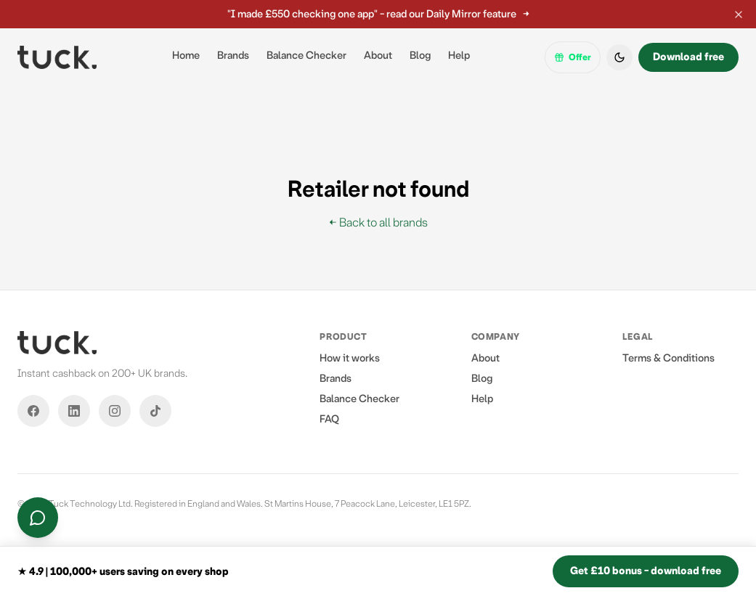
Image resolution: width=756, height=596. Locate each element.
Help (459, 55)
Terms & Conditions (668, 358)
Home (186, 55)
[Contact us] (37, 517)
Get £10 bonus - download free (645, 571)
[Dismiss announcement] (738, 14)
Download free (688, 57)
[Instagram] (115, 411)
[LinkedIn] (74, 411)
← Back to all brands (378, 222)
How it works (350, 358)
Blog (420, 55)
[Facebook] (33, 411)
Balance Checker (306, 55)
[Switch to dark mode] (619, 57)
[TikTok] (155, 411)
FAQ (329, 419)
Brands (233, 55)
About (378, 55)
